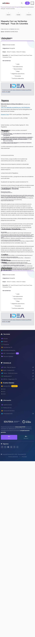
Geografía (17, 7)
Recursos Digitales (7, 356)
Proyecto (3, 7)
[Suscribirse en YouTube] (8, 447)
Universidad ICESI (17, 413)
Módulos (4, 341)
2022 (3, 389)
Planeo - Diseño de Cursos (17, 373)
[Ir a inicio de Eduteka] (6, 3)
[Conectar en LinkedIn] (11, 447)
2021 (3, 391)
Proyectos (5, 344)
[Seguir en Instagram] (5, 447)
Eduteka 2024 (9, 386)
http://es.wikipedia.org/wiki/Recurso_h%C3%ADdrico (15, 107)
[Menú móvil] (32, 3)
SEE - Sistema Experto (10, 353)
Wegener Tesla (5, 114)
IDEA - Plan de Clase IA (17, 367)
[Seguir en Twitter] (14, 447)
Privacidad (24, 456)
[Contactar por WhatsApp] (17, 447)
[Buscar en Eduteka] (22, 3)
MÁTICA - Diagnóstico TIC (17, 379)
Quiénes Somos (6, 404)
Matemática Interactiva (8, 350)
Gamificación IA (17, 376)
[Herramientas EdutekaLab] (27, 3)
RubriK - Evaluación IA (17, 370)
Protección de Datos (7, 410)
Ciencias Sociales (10, 7)
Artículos (4, 338)
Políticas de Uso (6, 407)
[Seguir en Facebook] (2, 447)
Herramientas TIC (6, 347)
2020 (3, 394)
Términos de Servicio (13, 456)
